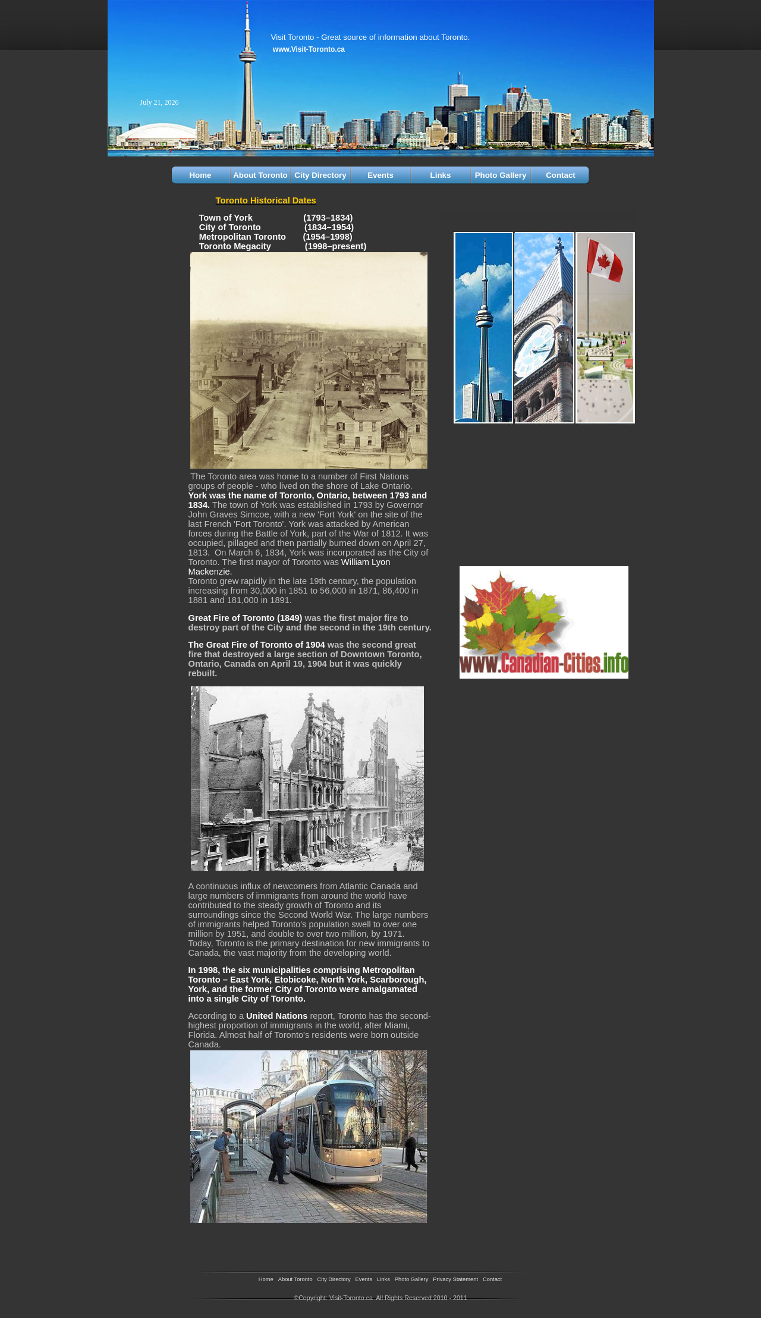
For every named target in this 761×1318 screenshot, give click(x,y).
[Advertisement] (257, 1243)
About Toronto (260, 175)
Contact (561, 175)
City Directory (320, 175)
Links (440, 175)
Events (380, 175)
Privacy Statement (455, 1279)
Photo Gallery (501, 175)
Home (200, 175)
